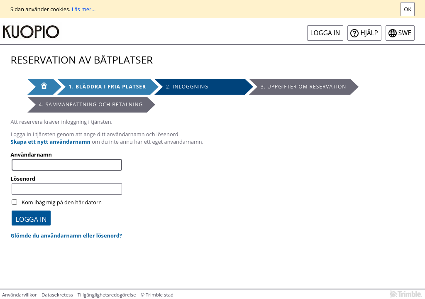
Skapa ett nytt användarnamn (50, 141)
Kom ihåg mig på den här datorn (62, 202)
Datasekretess (57, 295)
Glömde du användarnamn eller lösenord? (66, 235)
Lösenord (23, 178)
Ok (407, 9)
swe (404, 33)
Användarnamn (31, 154)
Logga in (325, 33)
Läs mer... (84, 9)
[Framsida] (40, 87)
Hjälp (369, 33)
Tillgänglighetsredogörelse (107, 295)
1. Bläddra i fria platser (107, 86)
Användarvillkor (19, 295)
